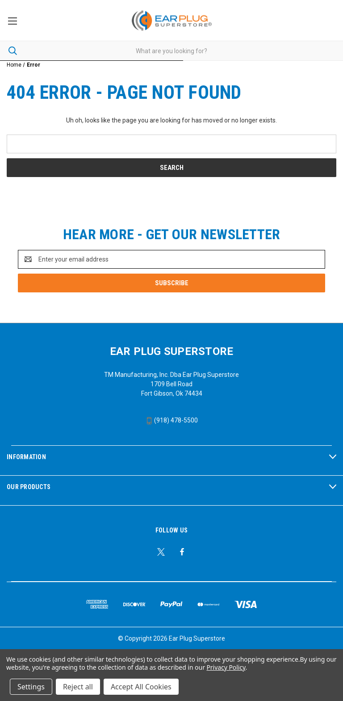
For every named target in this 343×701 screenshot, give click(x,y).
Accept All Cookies (141, 687)
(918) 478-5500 (172, 420)
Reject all (78, 687)
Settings (31, 687)
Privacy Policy (225, 667)
